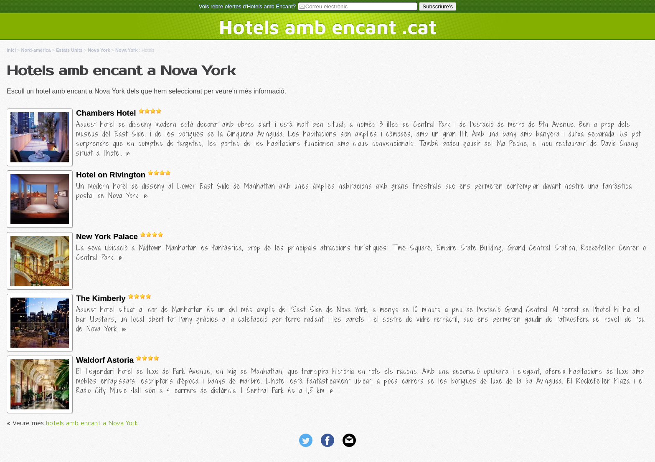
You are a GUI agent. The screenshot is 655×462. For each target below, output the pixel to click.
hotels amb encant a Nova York (92, 423)
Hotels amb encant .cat (328, 26)
